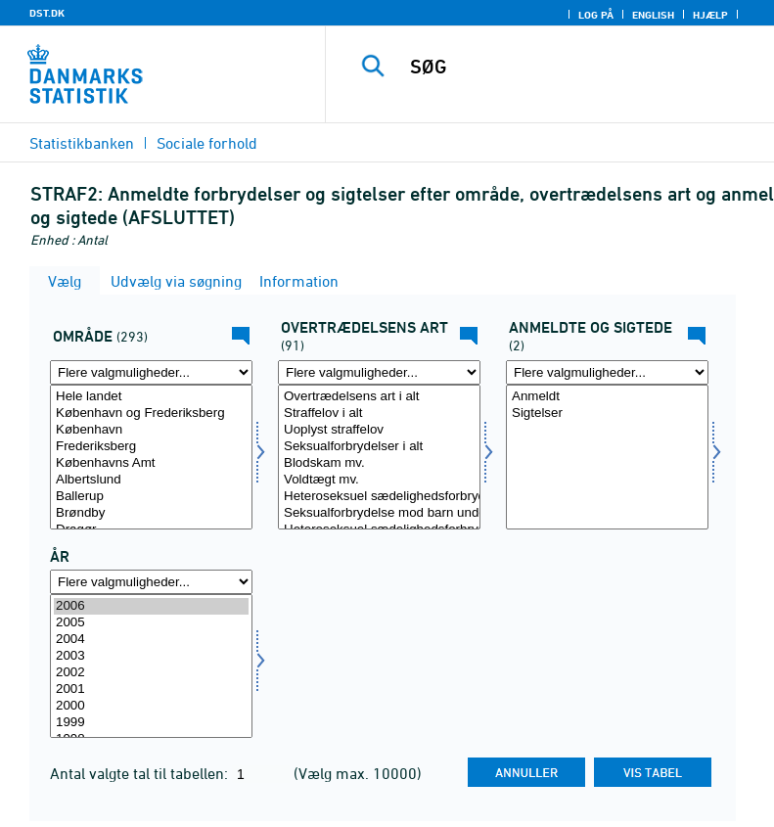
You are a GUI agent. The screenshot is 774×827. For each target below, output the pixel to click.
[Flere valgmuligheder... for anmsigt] (607, 372)
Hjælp (710, 15)
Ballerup (151, 496)
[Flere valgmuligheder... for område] (151, 372)
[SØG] (579, 66)
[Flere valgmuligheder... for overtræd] (379, 372)
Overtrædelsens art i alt (379, 397)
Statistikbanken (81, 143)
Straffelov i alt (379, 413)
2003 (151, 656)
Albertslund (151, 480)
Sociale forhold (207, 143)
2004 (151, 639)
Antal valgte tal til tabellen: (141, 773)
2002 (151, 673)
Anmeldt (607, 397)
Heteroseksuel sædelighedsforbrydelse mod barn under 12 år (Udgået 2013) (379, 496)
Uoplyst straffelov (379, 430)
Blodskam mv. (379, 463)
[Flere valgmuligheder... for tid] (151, 582)
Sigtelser (607, 413)
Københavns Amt (151, 463)
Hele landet (151, 397)
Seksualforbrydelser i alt (379, 446)
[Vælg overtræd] (379, 457)
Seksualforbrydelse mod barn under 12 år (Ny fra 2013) (379, 513)
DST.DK (47, 13)
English (653, 15)
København (151, 430)
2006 (151, 606)
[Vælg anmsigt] (607, 457)
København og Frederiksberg (151, 413)
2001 (151, 689)
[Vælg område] (151, 457)
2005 (151, 623)
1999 (151, 722)
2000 (151, 706)
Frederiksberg (151, 446)
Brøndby (151, 513)
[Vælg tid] (151, 666)
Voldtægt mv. (379, 480)
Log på (596, 15)
